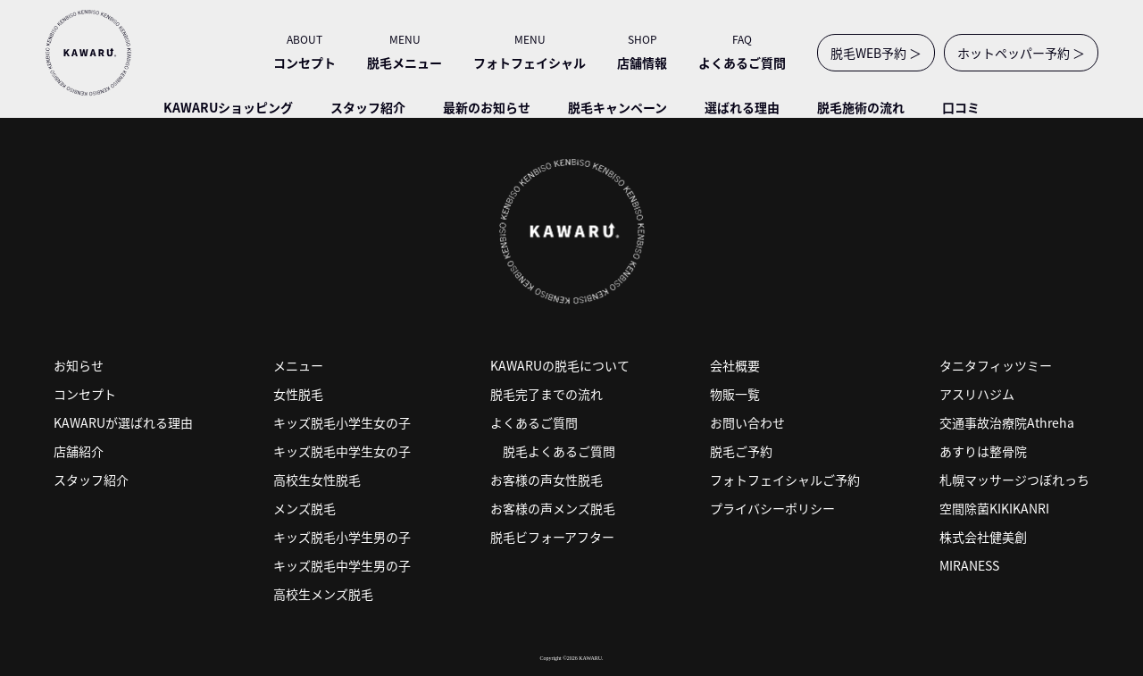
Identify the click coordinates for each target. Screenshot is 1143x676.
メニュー (298, 365)
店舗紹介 (79, 451)
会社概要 (735, 365)
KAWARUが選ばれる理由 (123, 422)
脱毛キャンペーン (617, 107)
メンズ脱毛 (304, 508)
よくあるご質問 (534, 422)
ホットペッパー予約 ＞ (1021, 53)
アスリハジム (976, 394)
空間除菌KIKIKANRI (994, 508)
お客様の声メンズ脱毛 (552, 508)
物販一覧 (735, 394)
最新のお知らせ (486, 107)
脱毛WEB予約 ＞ (876, 53)
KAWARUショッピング (228, 107)
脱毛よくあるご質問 (559, 451)
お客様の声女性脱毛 (546, 479)
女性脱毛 (298, 394)
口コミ (961, 107)
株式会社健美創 (983, 537)
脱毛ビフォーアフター (552, 537)
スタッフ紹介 (367, 107)
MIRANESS (969, 565)
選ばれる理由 (742, 107)
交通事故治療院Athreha (1006, 422)
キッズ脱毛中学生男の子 (342, 565)
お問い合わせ (747, 422)
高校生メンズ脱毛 (323, 594)
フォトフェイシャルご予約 (785, 479)
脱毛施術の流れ (861, 107)
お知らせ (79, 365)
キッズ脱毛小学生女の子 (342, 422)
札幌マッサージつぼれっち (1014, 479)
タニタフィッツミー (995, 365)
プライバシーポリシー (772, 508)
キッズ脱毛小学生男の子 (342, 537)
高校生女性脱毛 (317, 479)
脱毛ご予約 (741, 451)
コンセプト (85, 394)
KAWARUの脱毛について (560, 365)
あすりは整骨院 (983, 451)
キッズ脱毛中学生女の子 (342, 451)
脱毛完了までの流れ (546, 394)
